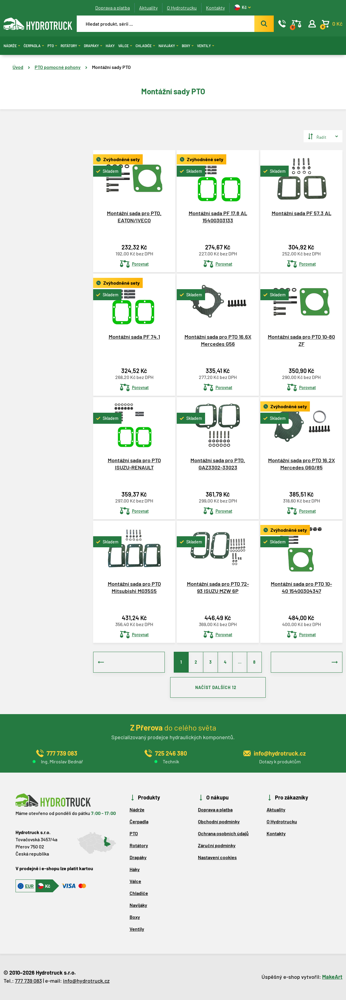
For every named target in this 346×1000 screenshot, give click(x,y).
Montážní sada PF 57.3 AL (301, 213)
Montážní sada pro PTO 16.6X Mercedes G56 (217, 340)
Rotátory (70, 46)
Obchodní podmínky (219, 822)
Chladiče (145, 46)
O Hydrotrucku (182, 7)
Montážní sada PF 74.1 (134, 336)
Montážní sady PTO (111, 67)
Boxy (187, 46)
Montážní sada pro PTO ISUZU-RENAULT (134, 463)
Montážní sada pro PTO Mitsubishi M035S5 (134, 587)
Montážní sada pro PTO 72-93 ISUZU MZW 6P (218, 587)
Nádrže (12, 46)
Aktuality (148, 7)
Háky (110, 46)
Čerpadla (34, 46)
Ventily (205, 46)
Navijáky (168, 46)
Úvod (18, 67)
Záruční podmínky (217, 845)
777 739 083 (28, 981)
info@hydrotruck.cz (86, 981)
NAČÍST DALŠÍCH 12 (218, 687)
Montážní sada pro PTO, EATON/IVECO (134, 216)
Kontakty (215, 7)
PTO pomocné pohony (58, 67)
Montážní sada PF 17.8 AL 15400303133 (218, 216)
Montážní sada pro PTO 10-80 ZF (301, 340)
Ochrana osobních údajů (223, 833)
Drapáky (93, 46)
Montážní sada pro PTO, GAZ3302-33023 (217, 463)
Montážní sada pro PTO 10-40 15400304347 (301, 587)
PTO (52, 46)
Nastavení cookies (217, 857)
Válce (125, 46)
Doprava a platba (112, 7)
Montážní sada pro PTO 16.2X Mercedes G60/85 (301, 463)
